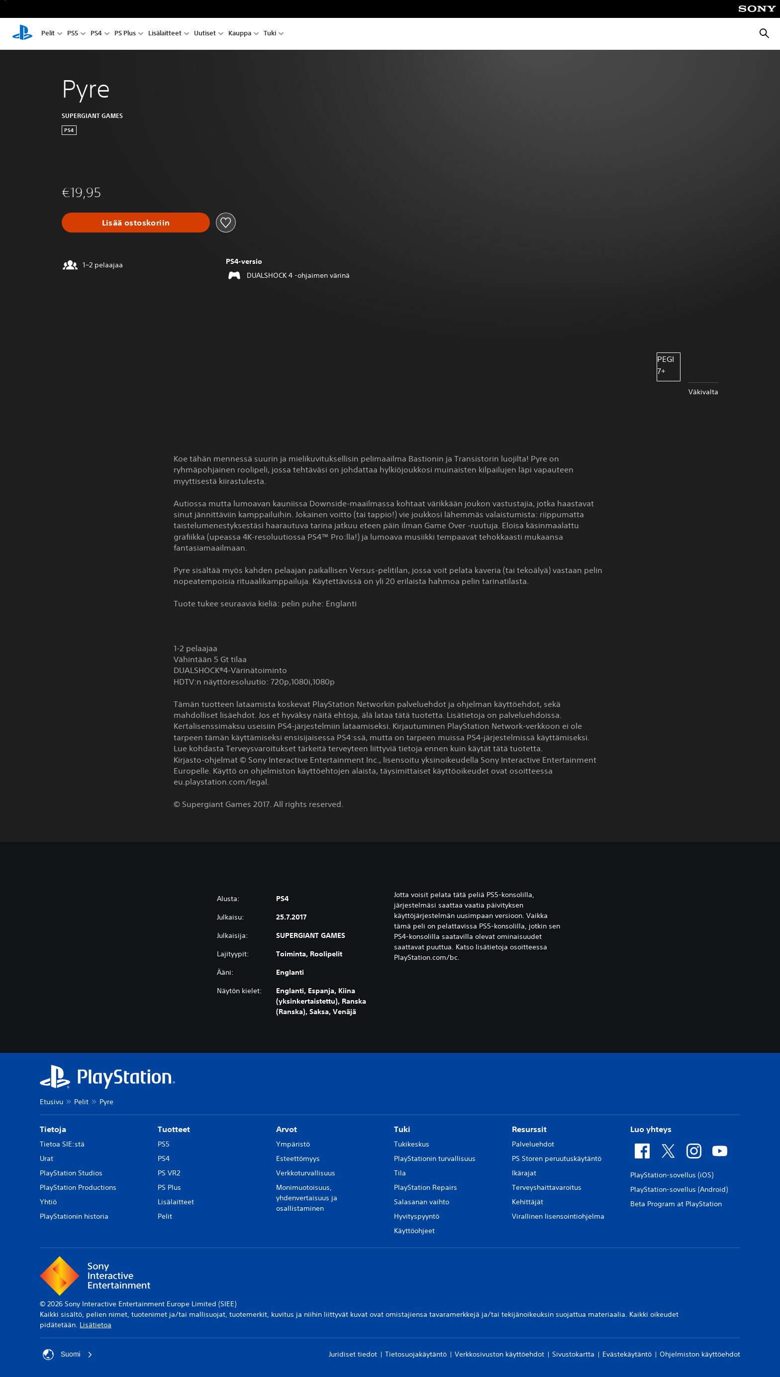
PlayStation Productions (78, 1187)
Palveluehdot (533, 1144)
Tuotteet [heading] (174, 1129)
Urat (46, 1158)
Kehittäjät (527, 1201)
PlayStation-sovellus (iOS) (671, 1174)
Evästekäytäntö (627, 1354)
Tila (400, 1172)
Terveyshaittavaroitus (547, 1187)
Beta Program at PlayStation (676, 1203)
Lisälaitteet (165, 34)
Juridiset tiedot (353, 1354)
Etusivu (51, 1101)
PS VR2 (169, 1172)
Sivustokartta (573, 1354)
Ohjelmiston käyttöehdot (700, 1354)
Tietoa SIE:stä (62, 1144)
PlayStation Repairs (425, 1187)
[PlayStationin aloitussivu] (22, 33)
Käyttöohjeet (414, 1230)
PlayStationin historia (74, 1216)
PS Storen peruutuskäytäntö (556, 1158)
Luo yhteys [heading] (651, 1129)
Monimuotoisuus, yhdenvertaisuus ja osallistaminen (306, 1198)
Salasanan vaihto (421, 1201)
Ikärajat (524, 1172)
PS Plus (125, 34)
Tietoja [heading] (53, 1129)
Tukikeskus (411, 1144)
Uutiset (205, 34)
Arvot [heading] (286, 1129)
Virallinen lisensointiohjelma (558, 1216)
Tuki (270, 34)
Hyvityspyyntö (416, 1216)
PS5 (72, 34)
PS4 (96, 34)
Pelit (48, 34)
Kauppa (239, 34)
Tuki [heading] (402, 1129)
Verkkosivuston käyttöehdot (499, 1354)
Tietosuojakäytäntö (416, 1354)
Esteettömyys (298, 1158)
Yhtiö (48, 1201)
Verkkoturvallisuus (305, 1172)
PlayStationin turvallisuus (435, 1158)
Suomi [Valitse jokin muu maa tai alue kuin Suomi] (68, 1354)
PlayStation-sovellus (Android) (679, 1189)
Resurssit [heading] (529, 1129)
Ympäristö (293, 1144)
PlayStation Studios (71, 1172)
